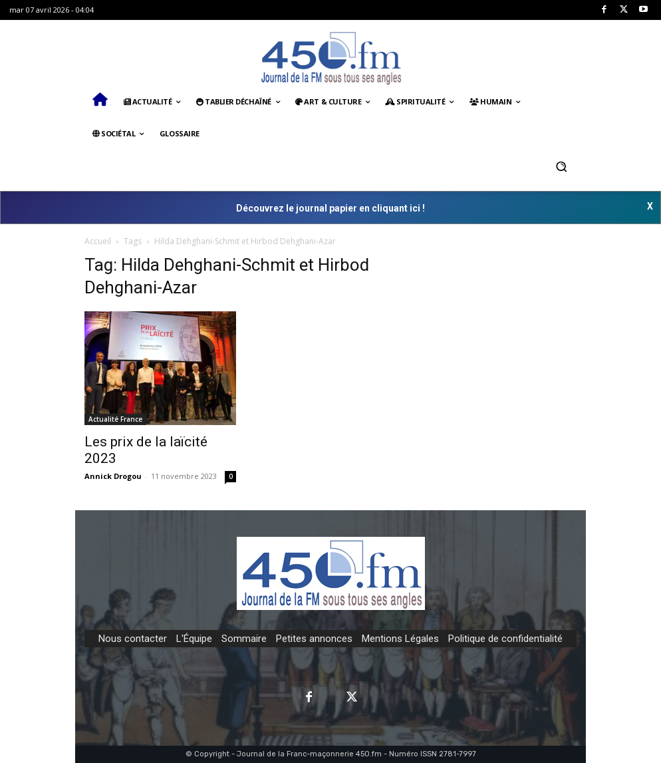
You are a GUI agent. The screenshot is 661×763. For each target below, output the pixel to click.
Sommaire (244, 639)
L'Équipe (194, 639)
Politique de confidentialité (505, 639)
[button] (561, 166)
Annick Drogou (113, 476)
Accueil (97, 241)
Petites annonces (314, 639)
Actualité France (115, 419)
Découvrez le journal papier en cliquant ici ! (330, 208)
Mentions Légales (400, 639)
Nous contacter (132, 639)
